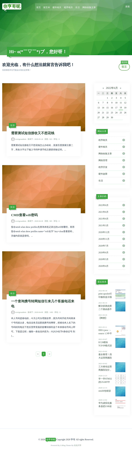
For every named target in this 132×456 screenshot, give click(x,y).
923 (48, 139)
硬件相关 (57, 6)
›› (49, 355)
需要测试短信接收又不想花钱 (32, 133)
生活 (77, 6)
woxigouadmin (20, 139)
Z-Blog (63, 445)
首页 (39, 6)
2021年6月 (111, 212)
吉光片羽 (77, 445)
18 (121, 107)
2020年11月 (111, 239)
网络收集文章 (88, 6)
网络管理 (111, 160)
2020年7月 (111, 246)
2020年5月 (111, 259)
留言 (124, 65)
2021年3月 (111, 225)
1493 (48, 314)
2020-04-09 (35, 314)
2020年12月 (111, 232)
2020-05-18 (35, 139)
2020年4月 (111, 266)
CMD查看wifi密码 (24, 216)
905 (48, 222)
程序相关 (68, 6)
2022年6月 (112, 87)
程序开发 (111, 167)
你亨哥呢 (12, 6)
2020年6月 (111, 252)
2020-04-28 (35, 222)
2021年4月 (111, 219)
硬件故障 (111, 174)
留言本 (47, 6)
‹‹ (38, 355)
